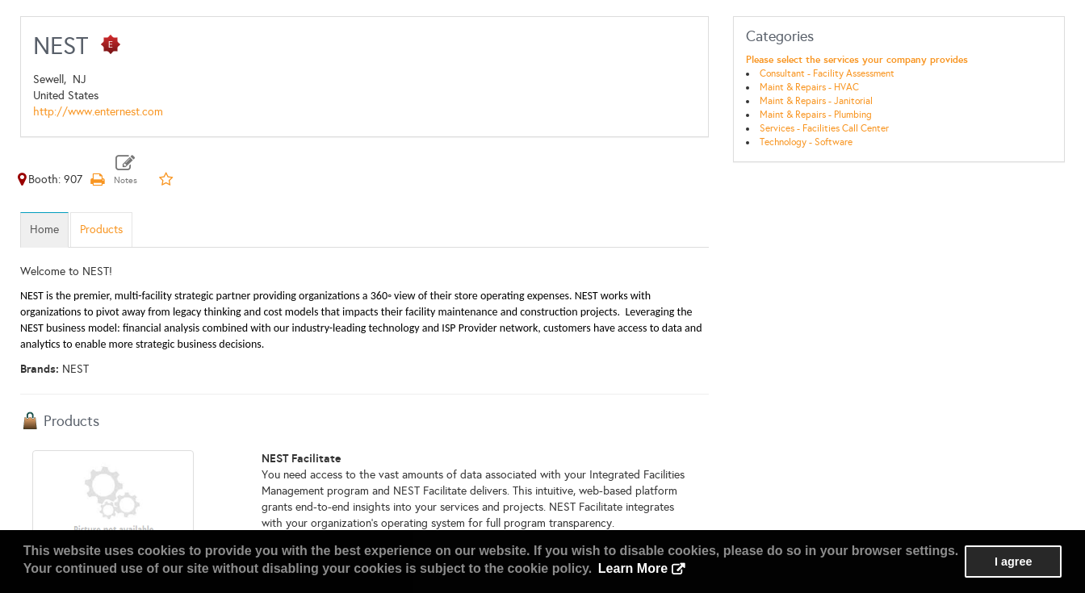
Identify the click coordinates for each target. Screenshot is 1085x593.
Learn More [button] (633, 568)
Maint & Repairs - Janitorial (816, 100)
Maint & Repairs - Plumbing (816, 114)
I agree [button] (1013, 561)
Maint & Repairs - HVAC (809, 87)
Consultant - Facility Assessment (827, 73)
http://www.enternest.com (98, 112)
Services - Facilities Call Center (824, 128)
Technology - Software (806, 142)
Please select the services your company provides (857, 59)
